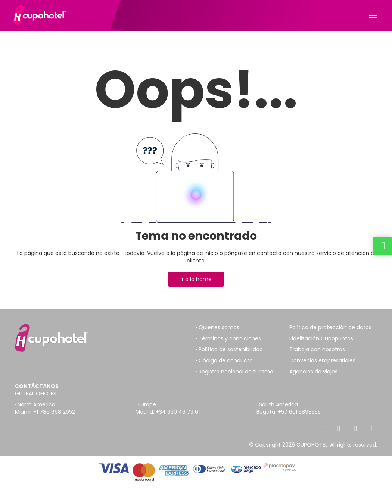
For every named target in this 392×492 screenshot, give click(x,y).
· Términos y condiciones (228, 338)
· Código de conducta (224, 360)
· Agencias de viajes (312, 371)
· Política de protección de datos (329, 327)
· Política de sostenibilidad (229, 349)
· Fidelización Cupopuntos (320, 338)
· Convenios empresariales (321, 360)
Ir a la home (196, 279)
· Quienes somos (217, 327)
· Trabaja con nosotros (316, 349)
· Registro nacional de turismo (234, 371)
